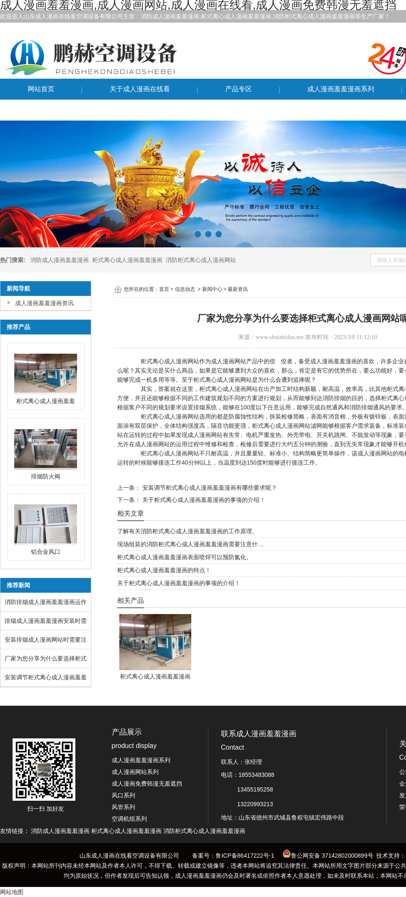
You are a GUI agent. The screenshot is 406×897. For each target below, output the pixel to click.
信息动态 (185, 289)
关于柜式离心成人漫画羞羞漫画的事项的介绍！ (203, 499)
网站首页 (41, 89)
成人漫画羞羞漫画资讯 (44, 303)
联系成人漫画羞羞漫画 (61, 109)
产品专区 (238, 89)
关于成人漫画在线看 (140, 89)
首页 (164, 289)
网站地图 (11, 892)
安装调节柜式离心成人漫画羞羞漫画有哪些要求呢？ (209, 487)
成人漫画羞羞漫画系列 (340, 89)
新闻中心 (212, 289)
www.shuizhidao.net (279, 337)
